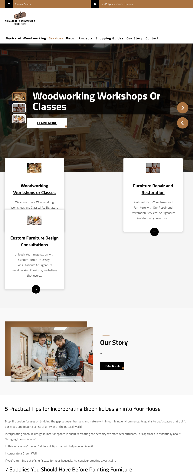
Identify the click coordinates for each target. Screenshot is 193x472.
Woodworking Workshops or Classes (96, 101)
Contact (152, 38)
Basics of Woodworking (26, 38)
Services (56, 38)
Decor (71, 38)
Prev (182, 123)
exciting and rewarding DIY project (64, 429)
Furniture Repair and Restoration (96, 188)
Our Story (134, 38)
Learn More (47, 122)
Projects (86, 38)
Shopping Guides (110, 38)
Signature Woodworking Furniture (96, 466)
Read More (112, 313)
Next (182, 107)
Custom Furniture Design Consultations (159, 188)
